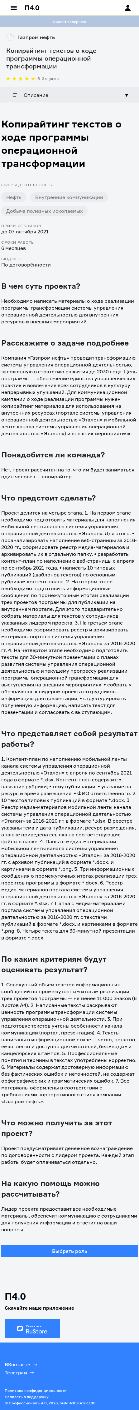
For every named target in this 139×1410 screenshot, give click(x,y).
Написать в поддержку (27, 1396)
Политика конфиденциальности (36, 1390)
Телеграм (20, 1372)
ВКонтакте (21, 1365)
